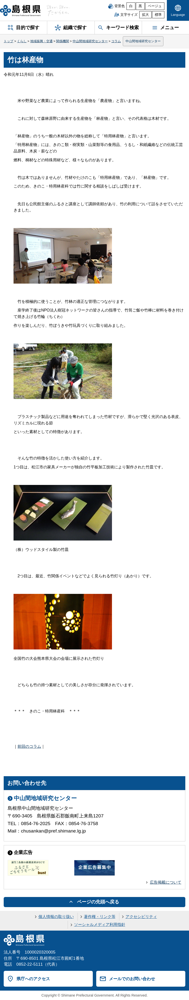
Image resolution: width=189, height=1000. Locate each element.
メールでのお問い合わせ (132, 978)
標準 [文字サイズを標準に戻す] (158, 15)
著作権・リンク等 (99, 917)
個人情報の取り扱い (56, 917)
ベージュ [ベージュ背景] (155, 6)
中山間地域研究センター (90, 41)
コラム (116, 41)
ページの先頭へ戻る (98, 901)
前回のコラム (29, 746)
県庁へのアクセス (33, 978)
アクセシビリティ (141, 917)
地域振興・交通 (41, 41)
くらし (22, 41)
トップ (8, 41)
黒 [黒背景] (140, 6)
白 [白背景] (131, 6)
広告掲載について (165, 882)
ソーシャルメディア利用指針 (99, 924)
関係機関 (62, 41)
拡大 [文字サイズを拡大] (145, 15)
